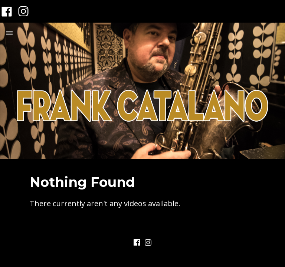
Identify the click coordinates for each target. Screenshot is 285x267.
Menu (9, 33)
